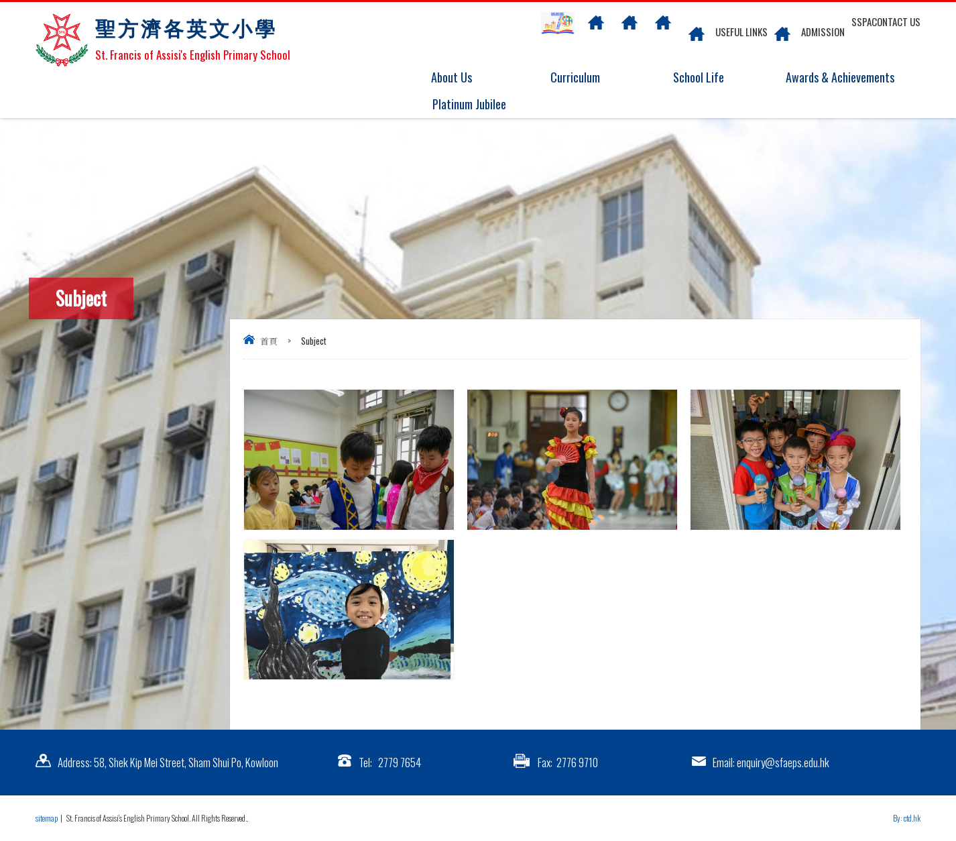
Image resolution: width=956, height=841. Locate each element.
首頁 (269, 340)
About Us (460, 77)
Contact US (896, 21)
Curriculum (584, 77)
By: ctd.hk (906, 818)
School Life (707, 77)
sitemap (47, 818)
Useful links (741, 31)
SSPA (861, 21)
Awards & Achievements (836, 77)
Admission (823, 31)
